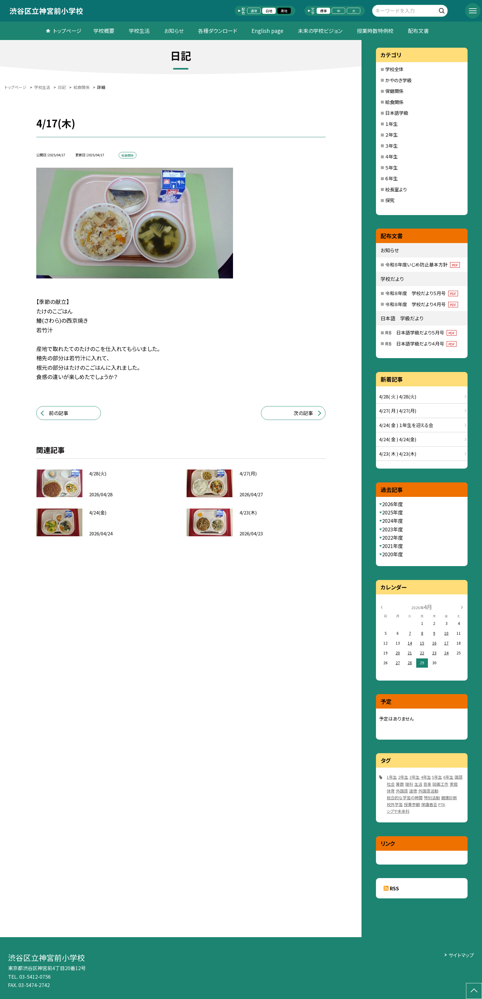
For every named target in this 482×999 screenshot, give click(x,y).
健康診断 (449, 798)
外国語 (402, 791)
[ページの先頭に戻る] (474, 991)
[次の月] (462, 606)
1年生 (392, 777)
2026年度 (392, 504)
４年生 (391, 156)
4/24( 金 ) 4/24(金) (397, 439)
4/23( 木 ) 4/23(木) (397, 453)
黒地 (284, 10)
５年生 (391, 167)
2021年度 (392, 545)
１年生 (391, 124)
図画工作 (440, 784)
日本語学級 (396, 113)
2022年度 (392, 537)
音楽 (427, 784)
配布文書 (418, 30)
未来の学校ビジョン (320, 30)
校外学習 (395, 804)
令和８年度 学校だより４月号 (421, 304)
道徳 (413, 791)
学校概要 (103, 30)
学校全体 (394, 69)
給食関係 (394, 102)
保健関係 (394, 91)
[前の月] (381, 606)
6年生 (448, 777)
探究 (389, 200)
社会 (391, 784)
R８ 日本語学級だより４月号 (420, 343)
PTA (441, 804)
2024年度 (392, 520)
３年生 (391, 145)
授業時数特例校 (375, 30)
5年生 (437, 777)
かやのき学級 (398, 80)
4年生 (426, 777)
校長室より (396, 189)
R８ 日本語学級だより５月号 (420, 332)
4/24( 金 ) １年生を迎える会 (406, 425)
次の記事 (303, 413)
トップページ (67, 30)
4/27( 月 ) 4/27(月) (397, 410)
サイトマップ (461, 955)
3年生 (414, 777)
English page (267, 30)
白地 (269, 10)
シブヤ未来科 (398, 811)
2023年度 (392, 529)
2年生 (403, 777)
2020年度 (392, 554)
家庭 (454, 784)
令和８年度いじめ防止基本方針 (422, 264)
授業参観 (412, 804)
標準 (323, 10)
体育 (391, 791)
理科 (409, 784)
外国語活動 (428, 791)
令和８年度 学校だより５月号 (421, 293)
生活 (418, 784)
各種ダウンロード (217, 30)
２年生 (391, 134)
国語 (459, 777)
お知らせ (174, 30)
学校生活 (139, 30)
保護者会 (429, 804)
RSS (394, 888)
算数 (400, 784)
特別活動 (432, 798)
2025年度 (392, 512)
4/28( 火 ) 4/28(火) (397, 396)
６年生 (391, 178)
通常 (254, 10)
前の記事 (58, 413)
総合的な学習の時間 (405, 798)
